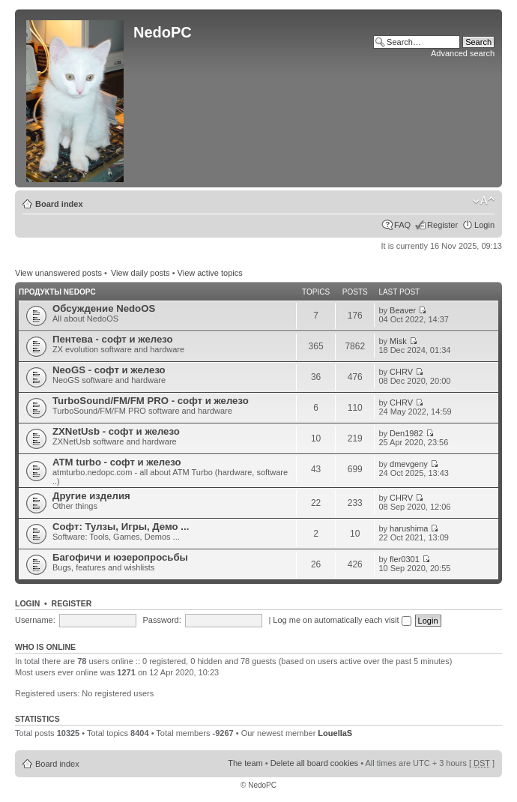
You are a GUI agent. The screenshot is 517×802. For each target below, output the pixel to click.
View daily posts (140, 272)
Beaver (403, 310)
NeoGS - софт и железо (109, 370)
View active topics (210, 272)
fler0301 (405, 559)
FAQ (402, 224)
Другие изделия (91, 495)
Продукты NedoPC (57, 292)
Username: (35, 619)
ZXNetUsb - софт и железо (116, 431)
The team (245, 763)
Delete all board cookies (314, 763)
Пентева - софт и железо (112, 339)
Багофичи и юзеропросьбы (120, 557)
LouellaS (335, 733)
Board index (59, 203)
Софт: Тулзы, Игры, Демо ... (120, 526)
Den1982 (406, 433)
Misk (398, 341)
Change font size (484, 201)
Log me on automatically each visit (342, 619)
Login (484, 224)
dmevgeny (409, 463)
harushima (409, 528)
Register (442, 224)
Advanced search (463, 53)
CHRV (401, 371)
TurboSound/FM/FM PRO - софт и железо (150, 400)
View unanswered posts (58, 272)
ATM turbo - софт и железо (116, 462)
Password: (161, 619)
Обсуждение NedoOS (103, 308)
